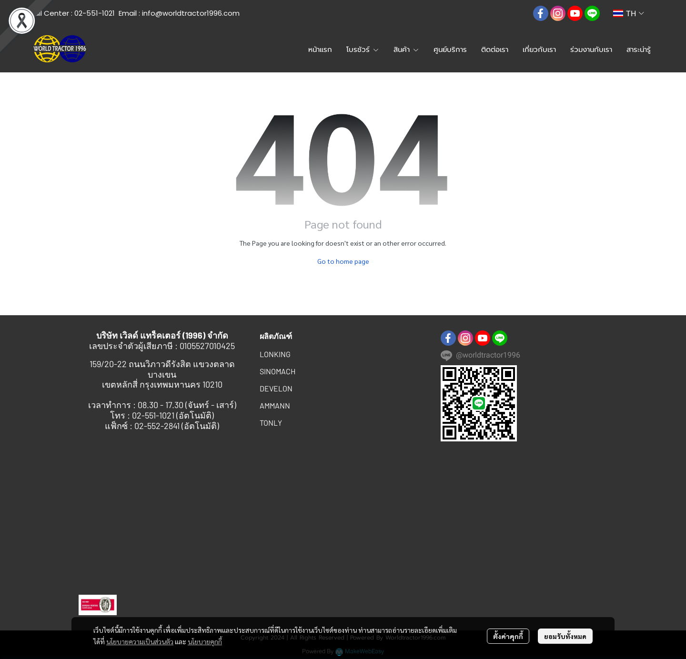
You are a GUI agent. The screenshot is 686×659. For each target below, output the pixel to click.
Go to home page (343, 261)
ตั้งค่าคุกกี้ (508, 636)
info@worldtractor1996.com (191, 13)
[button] (518, 13)
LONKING (275, 354)
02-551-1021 (94, 13)
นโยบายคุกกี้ (205, 641)
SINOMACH (277, 371)
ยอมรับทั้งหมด (565, 636)
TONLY (271, 422)
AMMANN (275, 405)
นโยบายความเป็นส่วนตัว (139, 641)
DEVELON (276, 388)
